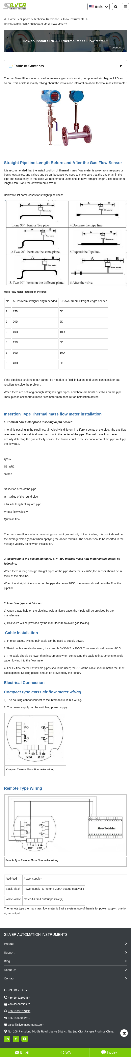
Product (9, 943)
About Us (10, 969)
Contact (9, 978)
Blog (7, 961)
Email (22, 1053)
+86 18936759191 (19, 1011)
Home (12, 19)
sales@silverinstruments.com (26, 1024)
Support (25, 19)
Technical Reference (46, 19)
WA (65, 1053)
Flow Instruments (73, 19)
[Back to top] (124, 1033)
